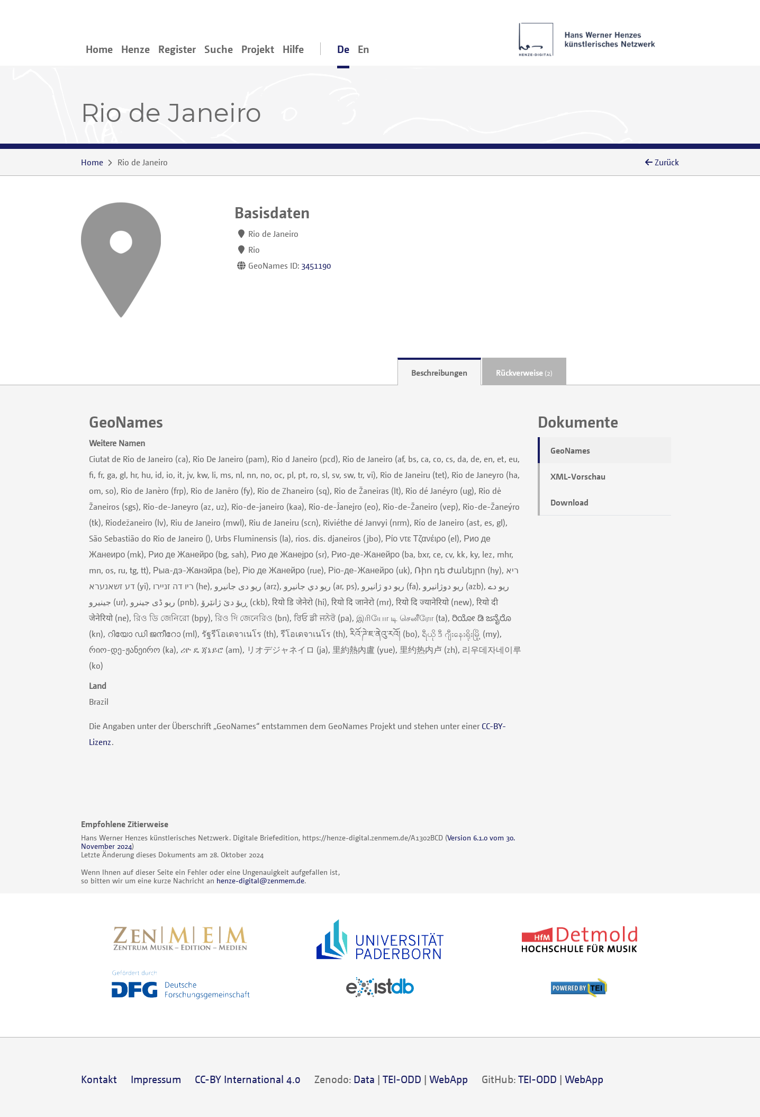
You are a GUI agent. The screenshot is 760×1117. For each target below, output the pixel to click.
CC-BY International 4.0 (248, 1079)
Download (569, 502)
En (363, 49)
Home (99, 49)
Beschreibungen (439, 372)
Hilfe (293, 49)
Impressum (156, 1079)
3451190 (316, 265)
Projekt (257, 49)
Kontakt (99, 1079)
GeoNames (570, 450)
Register (177, 49)
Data (364, 1079)
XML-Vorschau (577, 476)
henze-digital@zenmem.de (260, 880)
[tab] (439, 372)
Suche (218, 49)
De (343, 49)
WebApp (448, 1079)
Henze (135, 49)
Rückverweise (524, 372)
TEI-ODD (402, 1079)
